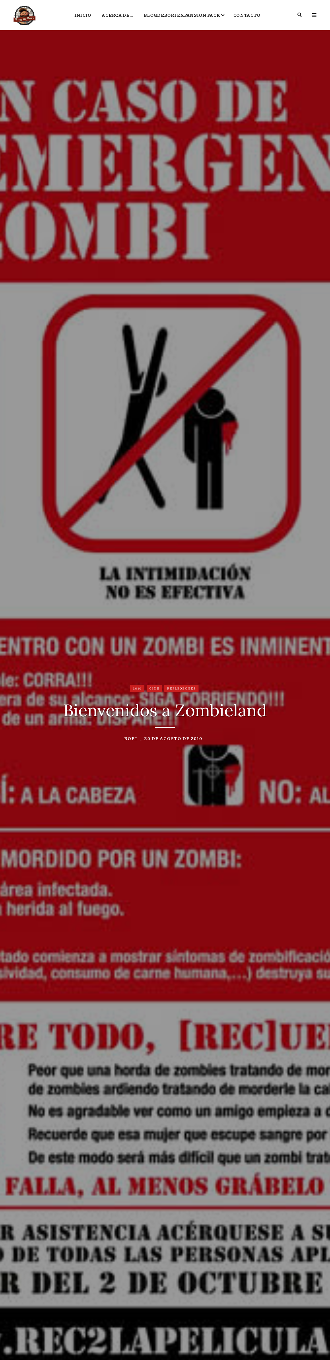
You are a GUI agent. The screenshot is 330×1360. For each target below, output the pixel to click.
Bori (130, 738)
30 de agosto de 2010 (173, 738)
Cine (154, 688)
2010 (137, 688)
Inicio (83, 15)
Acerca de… (117, 15)
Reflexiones (181, 688)
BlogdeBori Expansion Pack (182, 15)
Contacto (246, 15)
